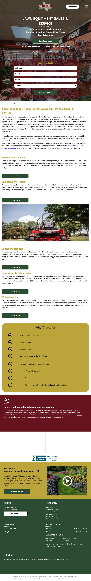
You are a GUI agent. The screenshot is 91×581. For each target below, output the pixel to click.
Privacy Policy (17, 576)
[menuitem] (10, 559)
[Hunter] (37, 448)
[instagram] (8, 532)
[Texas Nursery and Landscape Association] (54, 438)
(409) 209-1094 (10, 528)
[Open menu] (86, 6)
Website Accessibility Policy (70, 576)
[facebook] (5, 532)
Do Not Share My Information (30, 576)
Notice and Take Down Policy (55, 576)
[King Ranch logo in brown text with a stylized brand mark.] (37, 438)
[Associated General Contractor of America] (70, 448)
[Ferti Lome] (70, 438)
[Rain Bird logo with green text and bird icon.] (21, 438)
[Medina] (21, 448)
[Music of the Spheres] (54, 448)
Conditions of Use (42, 576)
